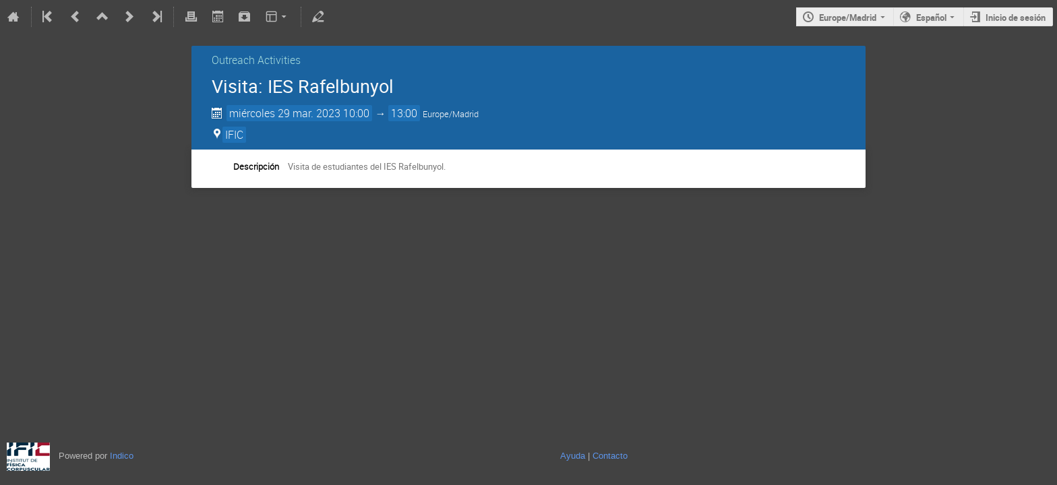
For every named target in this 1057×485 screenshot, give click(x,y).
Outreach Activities (256, 60)
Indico (121, 455)
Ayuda (572, 455)
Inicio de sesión (1016, 17)
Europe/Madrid (847, 17)
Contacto (610, 455)
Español (931, 17)
